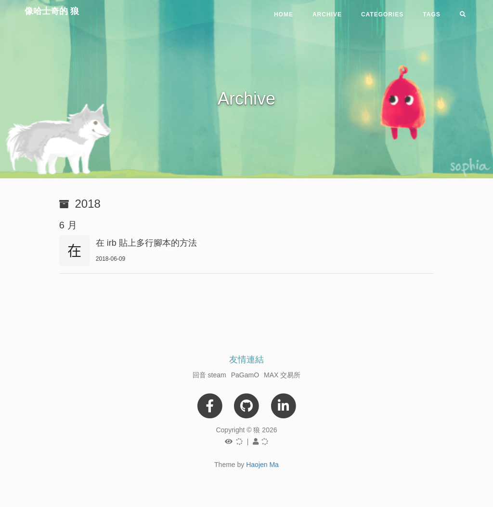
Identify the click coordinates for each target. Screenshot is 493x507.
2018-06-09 (110, 258)
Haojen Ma (262, 464)
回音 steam (209, 375)
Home (283, 14)
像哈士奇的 (52, 11)
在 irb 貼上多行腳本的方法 (146, 243)
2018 (88, 203)
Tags (431, 14)
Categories (382, 14)
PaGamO (245, 375)
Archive (327, 14)
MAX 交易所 (282, 375)
